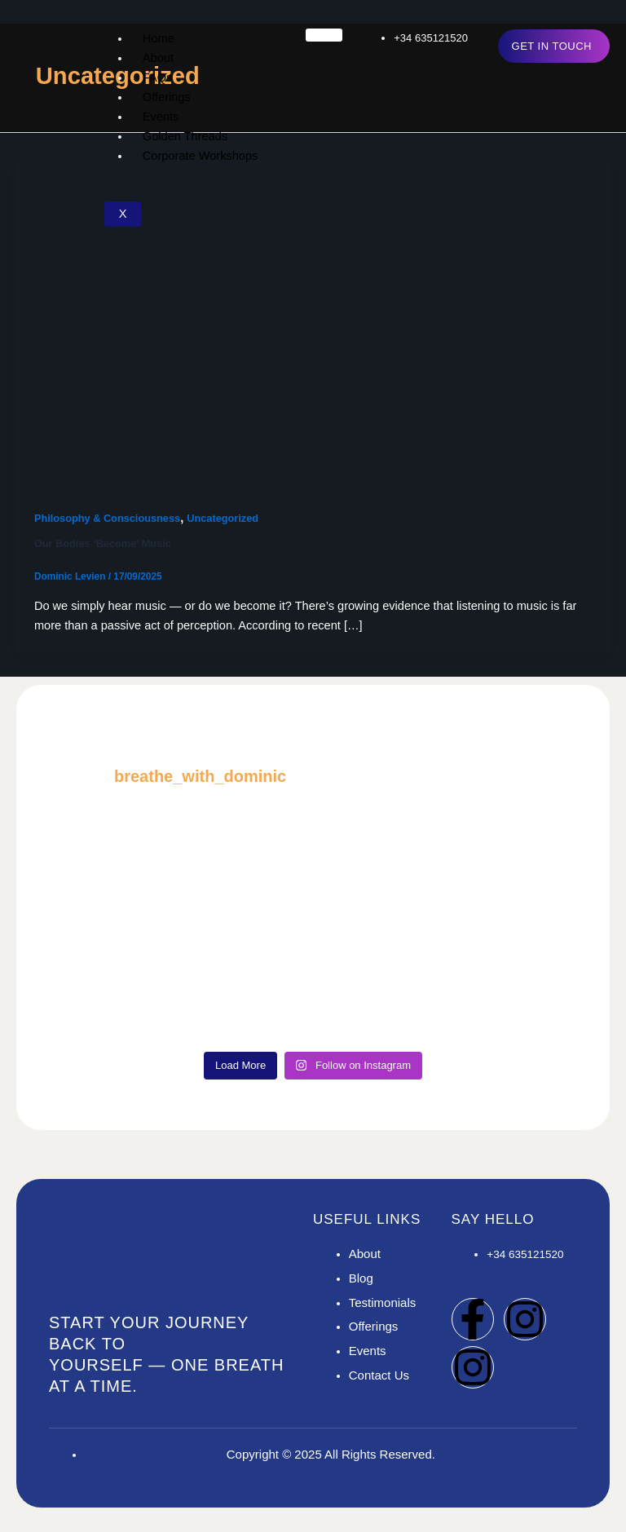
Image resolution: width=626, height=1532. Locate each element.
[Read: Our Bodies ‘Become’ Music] (313, 322)
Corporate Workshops (200, 155)
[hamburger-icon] (324, 35)
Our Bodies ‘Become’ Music (102, 543)
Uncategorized (222, 518)
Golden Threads (185, 136)
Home (158, 38)
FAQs (157, 77)
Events (161, 116)
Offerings (167, 97)
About (158, 57)
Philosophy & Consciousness (107, 518)
